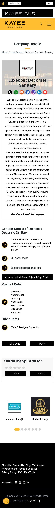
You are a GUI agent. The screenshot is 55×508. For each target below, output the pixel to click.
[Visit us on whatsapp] (24, 482)
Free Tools (29, 472)
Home (5, 52)
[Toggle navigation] (49, 24)
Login (49, 4)
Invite (40, 373)
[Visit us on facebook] (16, 482)
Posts (42, 343)
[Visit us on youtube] (28, 482)
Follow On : (7, 482)
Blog (28, 465)
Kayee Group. (34, 500)
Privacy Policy (9, 472)
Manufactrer (16, 52)
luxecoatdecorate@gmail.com (26, 267)
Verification (14, 3)
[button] (41, 24)
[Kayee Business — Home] (15, 24)
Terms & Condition (28, 468)
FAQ (20, 472)
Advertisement (9, 468)
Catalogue (14, 343)
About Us (6, 465)
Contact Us (18, 465)
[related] (14, 406)
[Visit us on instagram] (20, 482)
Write (15, 373)
